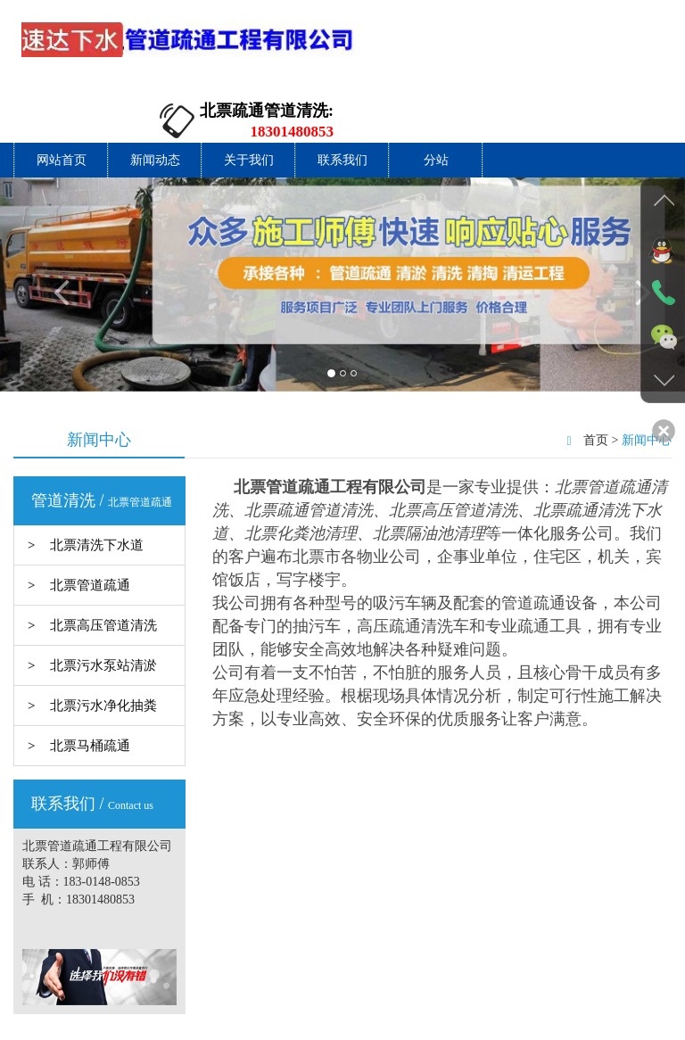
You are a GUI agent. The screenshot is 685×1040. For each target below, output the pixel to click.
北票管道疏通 (90, 523)
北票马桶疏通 (90, 683)
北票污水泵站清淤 (103, 603)
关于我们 (249, 97)
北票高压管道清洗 (103, 563)
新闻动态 (155, 97)
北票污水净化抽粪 (103, 643)
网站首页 (62, 97)
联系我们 (342, 97)
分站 (436, 97)
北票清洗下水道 (97, 482)
